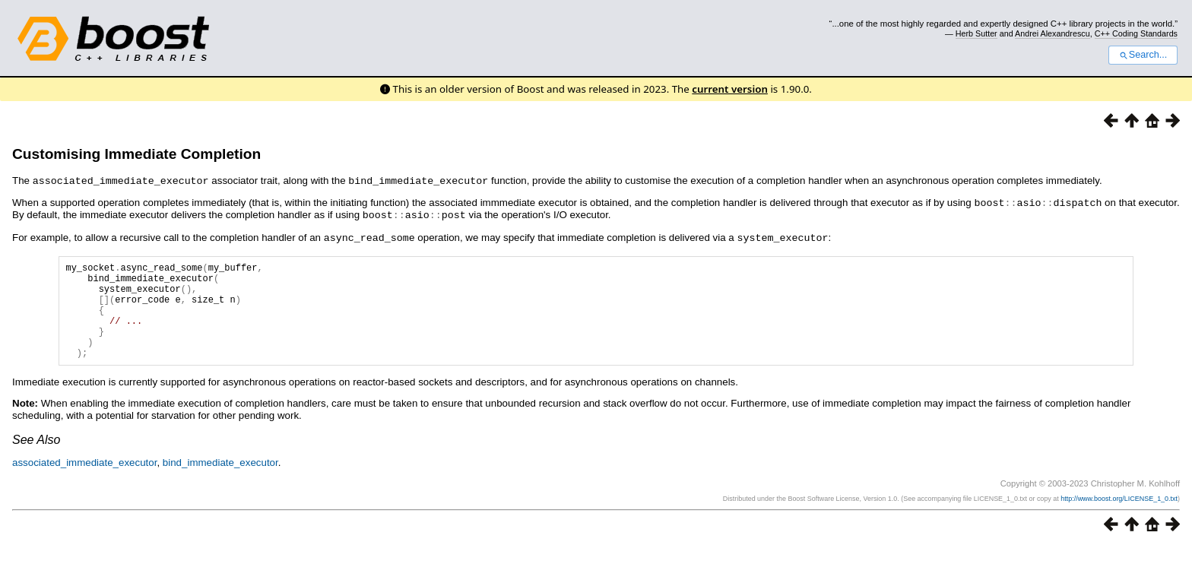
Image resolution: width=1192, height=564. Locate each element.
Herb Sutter (976, 33)
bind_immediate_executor (220, 480)
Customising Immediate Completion (136, 154)
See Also (36, 457)
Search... (1143, 54)
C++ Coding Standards (1136, 33)
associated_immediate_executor (84, 480)
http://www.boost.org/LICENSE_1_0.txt (1119, 516)
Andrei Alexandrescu (1052, 33)
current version (730, 89)
